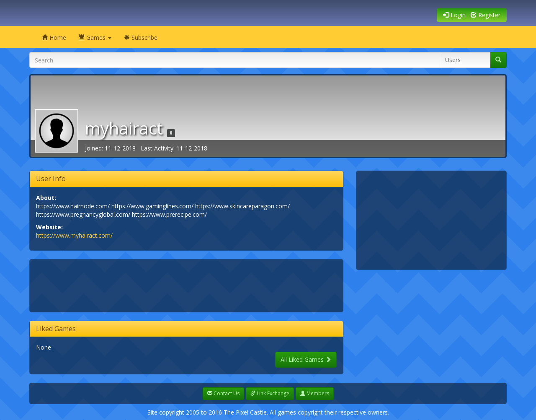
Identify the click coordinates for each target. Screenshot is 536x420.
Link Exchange (269, 393)
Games (95, 37)
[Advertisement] (188, 284)
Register (485, 15)
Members (314, 393)
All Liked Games (306, 359)
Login (454, 15)
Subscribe (140, 37)
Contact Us (223, 393)
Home (54, 37)
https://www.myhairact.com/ (74, 235)
